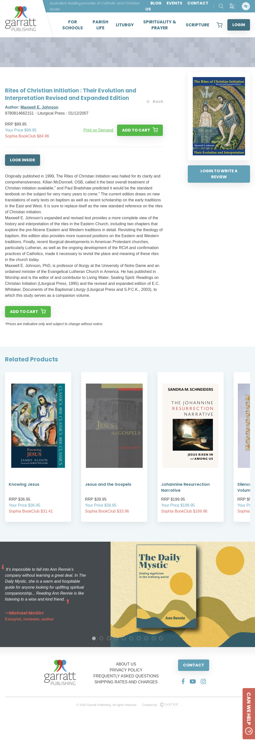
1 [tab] (93, 638)
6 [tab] (131, 638)
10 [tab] (161, 638)
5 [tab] (123, 638)
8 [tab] (146, 638)
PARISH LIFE (100, 25)
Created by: (160, 704)
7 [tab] (138, 638)
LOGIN (238, 25)
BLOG (156, 3)
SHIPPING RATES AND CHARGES (126, 682)
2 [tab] (101, 638)
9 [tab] (153, 638)
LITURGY (125, 25)
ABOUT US (126, 664)
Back (154, 101)
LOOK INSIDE (22, 160)
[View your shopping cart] (219, 25)
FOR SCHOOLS (72, 25)
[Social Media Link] (183, 681)
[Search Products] (221, 6)
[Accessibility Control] (246, 6)
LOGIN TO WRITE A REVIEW (219, 174)
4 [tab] (116, 638)
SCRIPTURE (197, 25)
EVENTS (174, 3)
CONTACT (193, 665)
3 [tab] (108, 638)
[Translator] (232, 6)
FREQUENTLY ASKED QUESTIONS (126, 676)
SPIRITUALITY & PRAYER (159, 25)
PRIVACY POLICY (126, 670)
